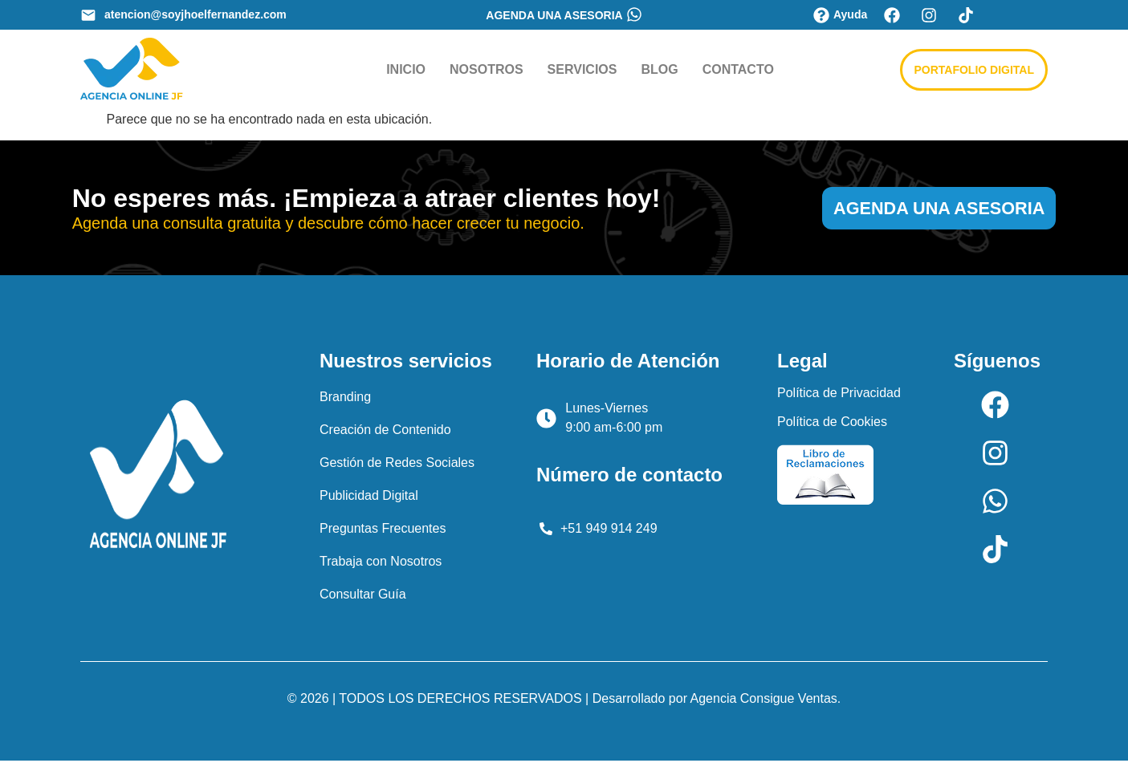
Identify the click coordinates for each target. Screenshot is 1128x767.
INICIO (406, 69)
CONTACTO (738, 69)
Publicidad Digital (369, 502)
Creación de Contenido (385, 436)
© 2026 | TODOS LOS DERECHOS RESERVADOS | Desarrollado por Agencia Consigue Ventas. (564, 705)
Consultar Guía (363, 600)
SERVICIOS (582, 69)
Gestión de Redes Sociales (397, 469)
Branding (345, 403)
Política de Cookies (832, 428)
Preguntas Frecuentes (383, 535)
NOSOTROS (486, 69)
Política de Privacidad (839, 399)
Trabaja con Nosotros (381, 567)
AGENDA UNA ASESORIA (554, 15)
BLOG (659, 69)
